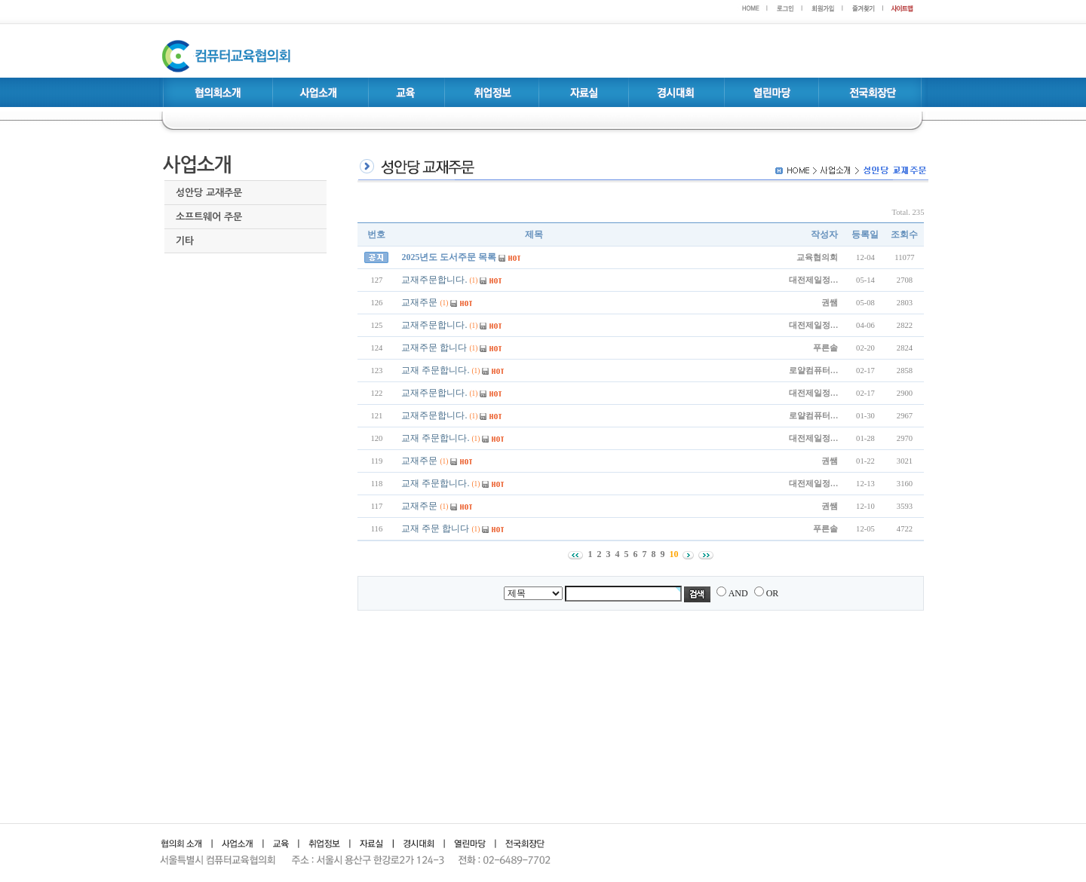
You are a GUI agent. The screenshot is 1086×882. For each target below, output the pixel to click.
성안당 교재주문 (209, 193)
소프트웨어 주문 (209, 217)
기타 (185, 241)
